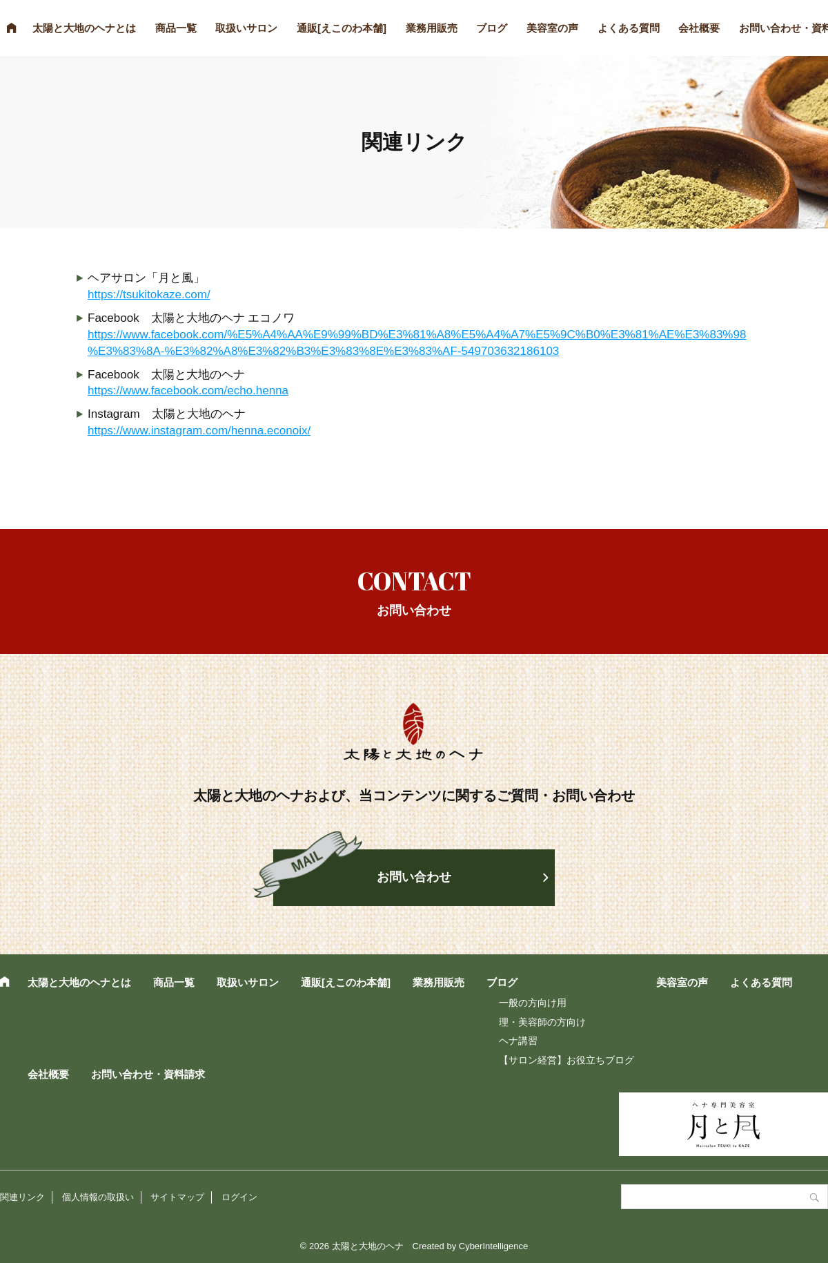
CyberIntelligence (493, 1246)
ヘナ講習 (518, 1040)
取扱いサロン (246, 28)
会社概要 (699, 28)
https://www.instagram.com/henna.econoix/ (199, 430)
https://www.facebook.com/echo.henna (188, 390)
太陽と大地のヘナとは (84, 28)
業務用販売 (431, 28)
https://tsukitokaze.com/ (149, 294)
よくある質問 (629, 28)
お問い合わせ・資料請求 (148, 1074)
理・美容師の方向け (542, 1022)
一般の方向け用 (532, 1002)
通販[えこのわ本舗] (341, 28)
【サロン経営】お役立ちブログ (566, 1060)
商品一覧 (176, 28)
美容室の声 (552, 28)
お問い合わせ (414, 877)
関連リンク (22, 1197)
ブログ (491, 28)
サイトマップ (177, 1197)
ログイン (239, 1197)
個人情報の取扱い (98, 1197)
